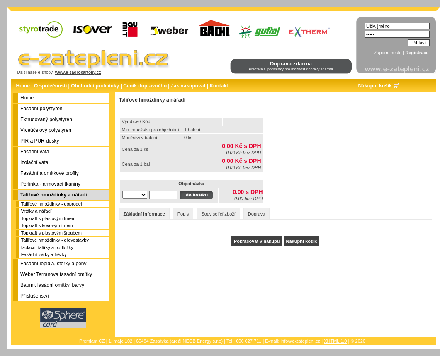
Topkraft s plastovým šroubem (51, 232)
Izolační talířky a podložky (47, 247)
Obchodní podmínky (95, 86)
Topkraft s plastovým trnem (48, 218)
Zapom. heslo (388, 52)
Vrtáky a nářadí (36, 210)
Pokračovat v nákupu (257, 241)
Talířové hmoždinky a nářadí (152, 100)
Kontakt (218, 86)
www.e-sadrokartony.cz (78, 72)
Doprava (256, 213)
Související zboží (218, 213)
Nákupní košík (374, 86)
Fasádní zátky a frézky (44, 254)
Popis (183, 213)
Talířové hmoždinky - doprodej (51, 203)
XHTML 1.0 (335, 341)
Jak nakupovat (188, 86)
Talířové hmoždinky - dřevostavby (55, 239)
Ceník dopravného (145, 86)
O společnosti (50, 86)
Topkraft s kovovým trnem (47, 225)
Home (23, 86)
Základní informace (144, 213)
